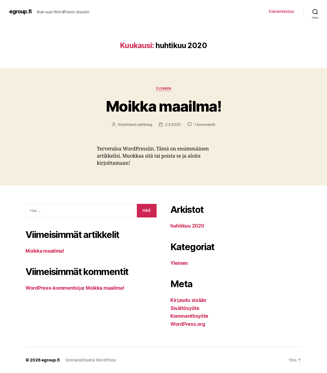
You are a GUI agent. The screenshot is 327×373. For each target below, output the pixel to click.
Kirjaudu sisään (188, 300)
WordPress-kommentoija (54, 288)
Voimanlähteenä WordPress (90, 360)
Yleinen (163, 89)
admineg (144, 124)
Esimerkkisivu (281, 11)
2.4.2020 (173, 124)
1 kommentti (204, 124)
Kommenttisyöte (189, 316)
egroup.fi (20, 11)
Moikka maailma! (163, 106)
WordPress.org (187, 324)
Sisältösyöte (184, 308)
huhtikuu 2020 (187, 226)
